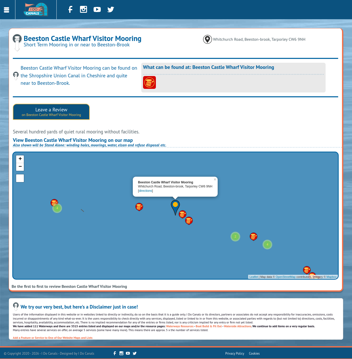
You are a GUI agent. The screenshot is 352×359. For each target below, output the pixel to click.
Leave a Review (51, 111)
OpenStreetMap (286, 276)
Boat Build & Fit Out (209, 326)
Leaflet (253, 276)
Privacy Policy (234, 353)
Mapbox (332, 276)
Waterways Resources (180, 326)
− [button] (20, 167)
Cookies (254, 353)
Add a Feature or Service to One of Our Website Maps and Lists (52, 338)
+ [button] (20, 159)
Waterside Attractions (237, 326)
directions (145, 191)
